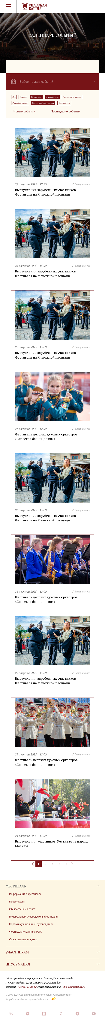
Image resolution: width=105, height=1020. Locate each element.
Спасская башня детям (43, 103)
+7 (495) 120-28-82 (26, 986)
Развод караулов (20, 103)
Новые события (24, 111)
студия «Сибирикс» (38, 999)
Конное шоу (36, 97)
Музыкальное (52, 97)
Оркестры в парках (72, 97)
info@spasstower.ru (74, 986)
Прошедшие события (65, 111)
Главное (23, 97)
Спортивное (64, 103)
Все (14, 97)
